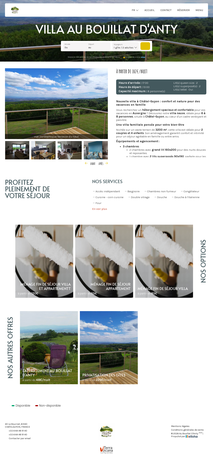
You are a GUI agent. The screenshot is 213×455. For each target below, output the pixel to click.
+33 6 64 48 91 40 (16, 430)
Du (66, 47)
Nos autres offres (9, 348)
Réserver (183, 10)
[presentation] (90, 163)
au (89, 47)
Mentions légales (180, 426)
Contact (165, 10)
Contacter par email (18, 438)
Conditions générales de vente (187, 430)
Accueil (149, 10)
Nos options (203, 261)
